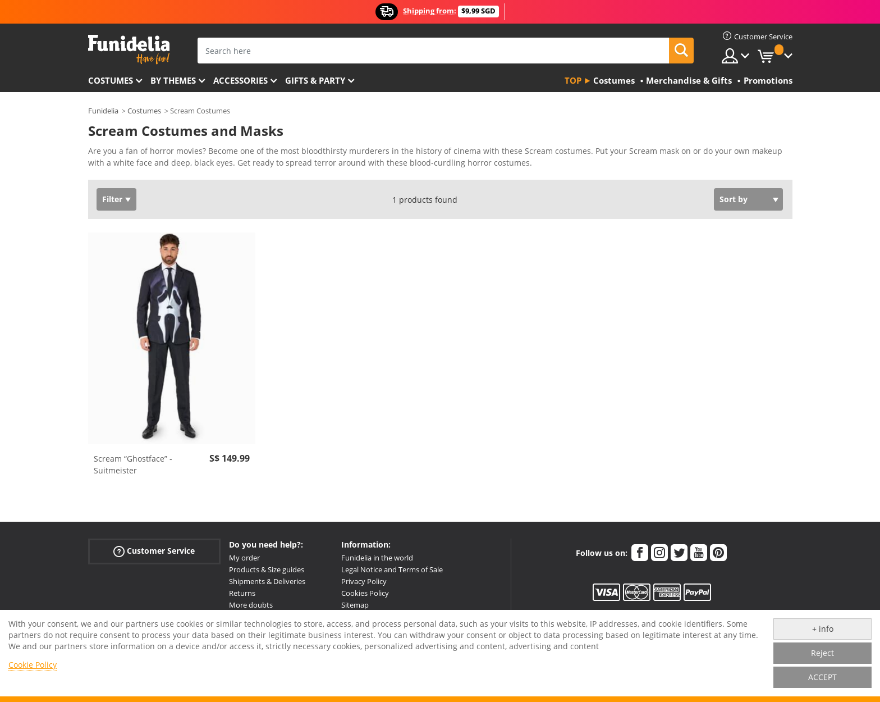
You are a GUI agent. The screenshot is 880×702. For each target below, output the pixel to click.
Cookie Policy (32, 664)
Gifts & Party (315, 80)
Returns (242, 593)
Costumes (110, 80)
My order (244, 558)
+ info (822, 628)
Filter (112, 199)
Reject (822, 653)
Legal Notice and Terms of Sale (392, 569)
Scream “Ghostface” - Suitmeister (133, 464)
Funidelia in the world (377, 558)
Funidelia (103, 111)
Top (573, 80)
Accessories (240, 80)
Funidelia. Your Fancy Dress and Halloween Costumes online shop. (128, 50)
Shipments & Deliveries (267, 581)
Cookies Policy (365, 593)
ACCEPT (822, 677)
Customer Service (154, 551)
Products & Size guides (266, 569)
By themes (173, 80)
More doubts (251, 605)
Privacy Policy (364, 581)
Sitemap (355, 605)
